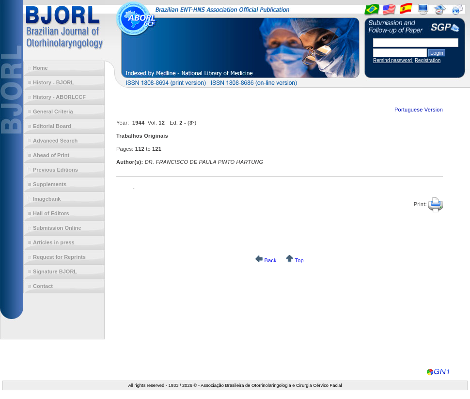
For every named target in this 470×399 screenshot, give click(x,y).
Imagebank (47, 199)
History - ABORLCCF (59, 97)
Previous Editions (55, 170)
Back (270, 260)
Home (40, 68)
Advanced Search (55, 141)
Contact (43, 286)
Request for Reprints (59, 257)
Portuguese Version (418, 109)
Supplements (49, 184)
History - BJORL (53, 82)
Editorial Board (52, 126)
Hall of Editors (51, 213)
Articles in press (54, 242)
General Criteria (53, 111)
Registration (427, 60)
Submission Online (57, 228)
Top (299, 260)
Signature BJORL (55, 271)
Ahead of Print (51, 155)
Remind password (393, 60)
